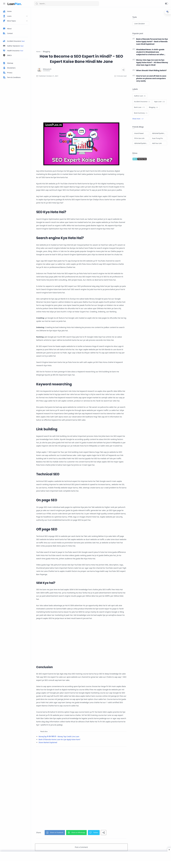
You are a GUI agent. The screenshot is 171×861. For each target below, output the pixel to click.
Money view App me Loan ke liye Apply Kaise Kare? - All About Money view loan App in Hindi (152, 62)
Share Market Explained (48, 742)
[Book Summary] (140, 113)
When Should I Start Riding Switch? (151, 70)
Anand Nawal (138, 133)
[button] (166, 3)
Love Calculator (139, 23)
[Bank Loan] (139, 107)
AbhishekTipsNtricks (159, 133)
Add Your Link (157, 143)
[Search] (66, 3)
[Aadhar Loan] (139, 96)
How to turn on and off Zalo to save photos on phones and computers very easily (151, 78)
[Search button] (37, 3)
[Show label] (138, 119)
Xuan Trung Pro (157, 138)
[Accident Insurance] (142, 101)
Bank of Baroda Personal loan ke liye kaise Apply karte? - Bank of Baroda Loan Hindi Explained (152, 41)
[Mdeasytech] (47, 69)
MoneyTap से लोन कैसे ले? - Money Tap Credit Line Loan (59, 736)
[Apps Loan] (159, 101)
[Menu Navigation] (4, 3)
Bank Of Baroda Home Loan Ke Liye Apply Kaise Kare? (59, 739)
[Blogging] (153, 107)
